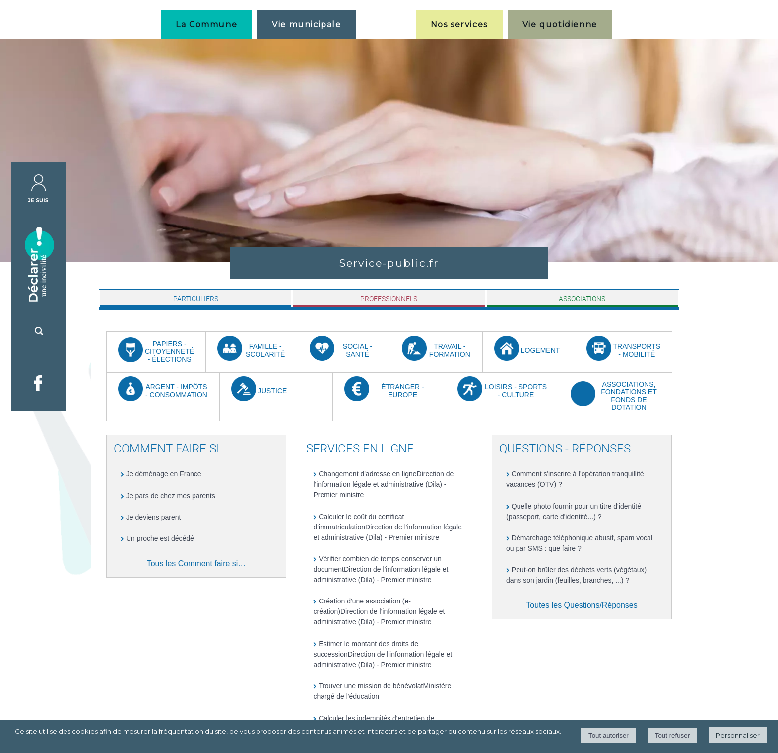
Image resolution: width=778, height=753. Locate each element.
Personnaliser (738, 735)
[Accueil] (386, 24)
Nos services (459, 24)
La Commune (206, 24)
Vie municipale (306, 24)
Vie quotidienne (559, 24)
